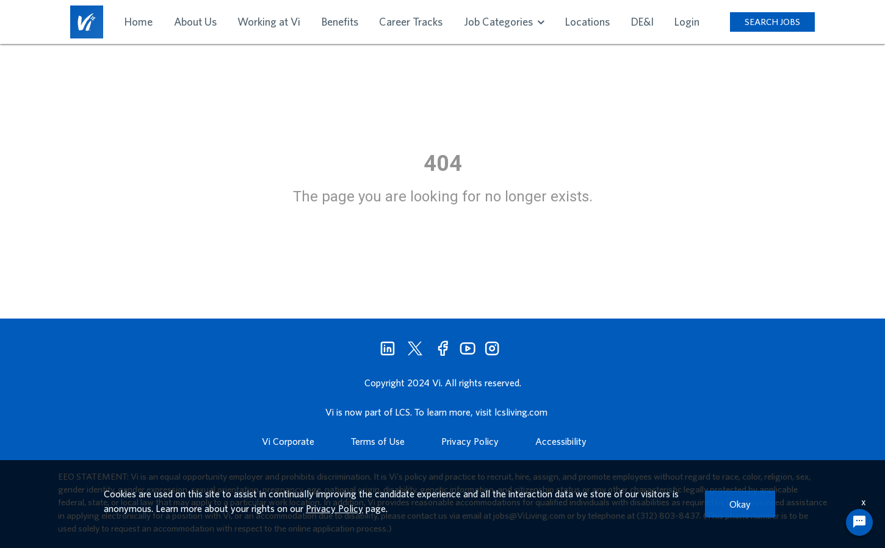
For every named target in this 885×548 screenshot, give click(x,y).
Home (139, 21)
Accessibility (561, 441)
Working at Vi (268, 21)
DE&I (642, 21)
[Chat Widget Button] (859, 522)
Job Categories (504, 21)
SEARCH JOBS (772, 21)
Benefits (340, 21)
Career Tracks (410, 21)
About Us (195, 21)
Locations (587, 21)
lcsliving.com (520, 411)
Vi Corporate (288, 441)
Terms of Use (378, 441)
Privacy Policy (470, 441)
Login (686, 21)
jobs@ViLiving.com (529, 515)
